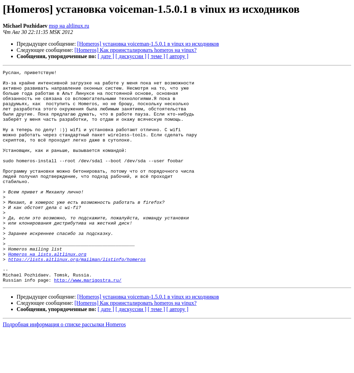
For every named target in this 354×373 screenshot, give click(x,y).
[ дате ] (105, 56)
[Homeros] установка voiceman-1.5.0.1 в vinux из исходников (148, 44)
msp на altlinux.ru (69, 26)
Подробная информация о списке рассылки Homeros (64, 367)
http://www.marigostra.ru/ (87, 322)
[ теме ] (156, 56)
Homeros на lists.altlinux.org (47, 291)
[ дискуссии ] (130, 56)
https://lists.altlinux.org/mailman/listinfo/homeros (77, 297)
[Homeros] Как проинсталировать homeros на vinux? (136, 50)
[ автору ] (177, 56)
